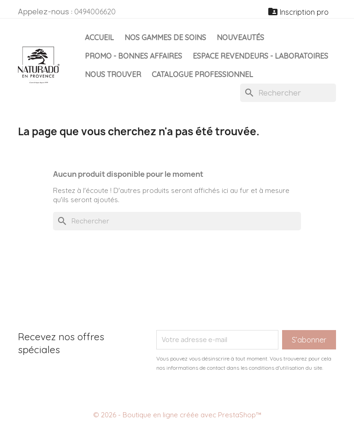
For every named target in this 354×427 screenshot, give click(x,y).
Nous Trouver (113, 74)
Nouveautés (240, 37)
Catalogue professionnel (202, 74)
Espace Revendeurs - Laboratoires (260, 55)
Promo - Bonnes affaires (133, 55)
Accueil (99, 37)
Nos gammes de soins (165, 37)
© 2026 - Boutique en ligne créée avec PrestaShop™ (177, 414)
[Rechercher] (288, 93)
